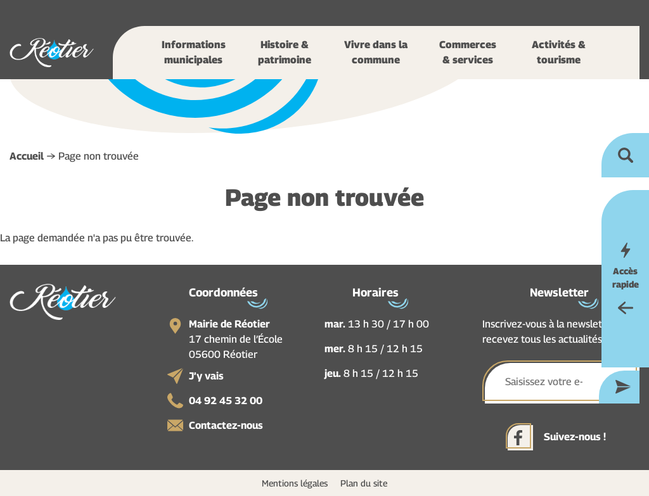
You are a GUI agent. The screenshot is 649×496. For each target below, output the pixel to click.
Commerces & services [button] (467, 52)
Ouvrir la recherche (625, 155)
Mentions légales (295, 483)
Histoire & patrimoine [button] (284, 52)
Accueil (27, 156)
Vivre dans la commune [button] (376, 52)
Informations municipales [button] (194, 52)
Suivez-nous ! (575, 437)
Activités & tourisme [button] (559, 52)
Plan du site (363, 483)
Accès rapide (625, 277)
